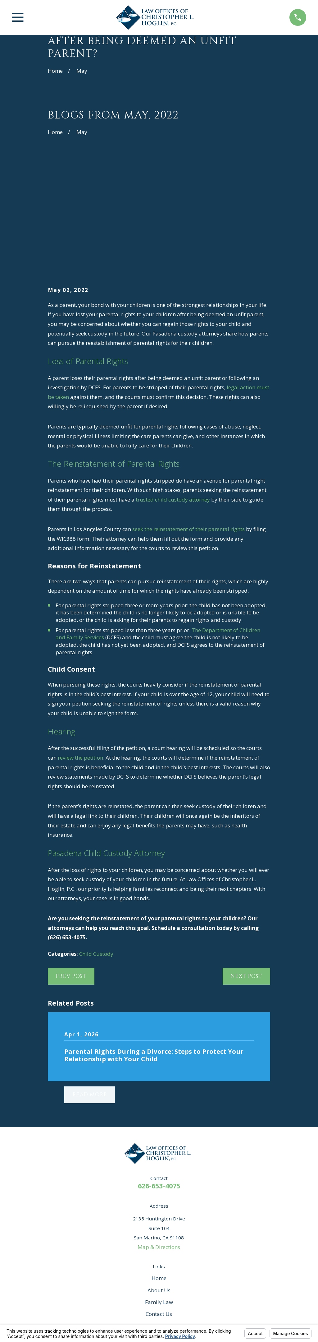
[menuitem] (57, 1323)
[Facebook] (150, 1248)
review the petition (80, 661)
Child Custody (96, 857)
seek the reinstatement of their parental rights (188, 433)
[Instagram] (184, 1248)
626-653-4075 (159, 1089)
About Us (159, 1193)
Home (159, 1182)
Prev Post (71, 879)
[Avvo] (133, 1248)
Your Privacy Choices (132, 1316)
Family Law (159, 1205)
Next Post (246, 879)
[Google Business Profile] (167, 1248)
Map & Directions (159, 1150)
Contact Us (159, 1217)
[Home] (156, 17)
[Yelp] (116, 1248)
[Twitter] (201, 1248)
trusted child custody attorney (173, 403)
